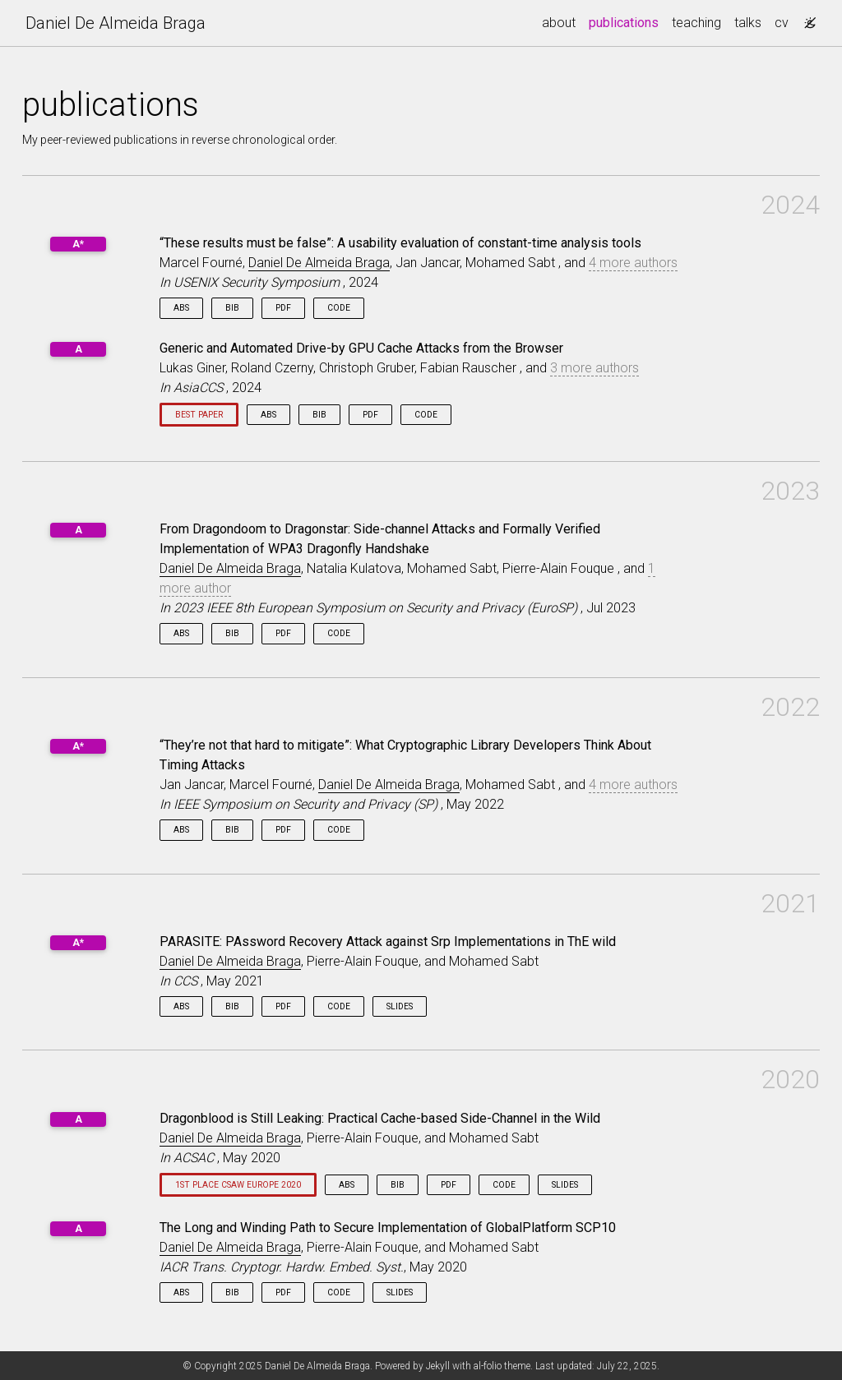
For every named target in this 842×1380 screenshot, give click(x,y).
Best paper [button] (199, 414)
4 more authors (633, 262)
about (559, 22)
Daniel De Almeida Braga (115, 23)
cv (782, 22)
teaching (696, 22)
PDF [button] (283, 307)
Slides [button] (399, 1006)
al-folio (488, 1366)
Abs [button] (181, 307)
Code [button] (338, 307)
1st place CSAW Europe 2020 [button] (238, 1184)
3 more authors (594, 368)
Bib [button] (232, 307)
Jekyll (438, 1366)
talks (747, 22)
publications (627, 21)
